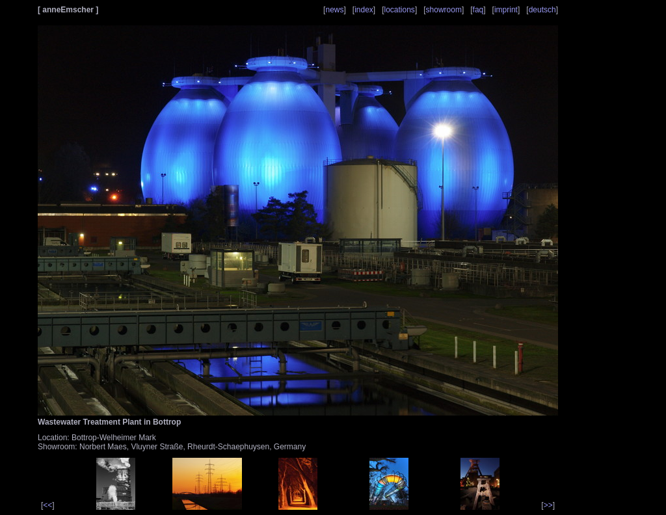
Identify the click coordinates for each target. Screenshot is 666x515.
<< (47, 505)
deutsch (542, 9)
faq (478, 9)
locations (399, 9)
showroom (444, 9)
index (363, 9)
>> (548, 505)
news (334, 9)
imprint (506, 9)
